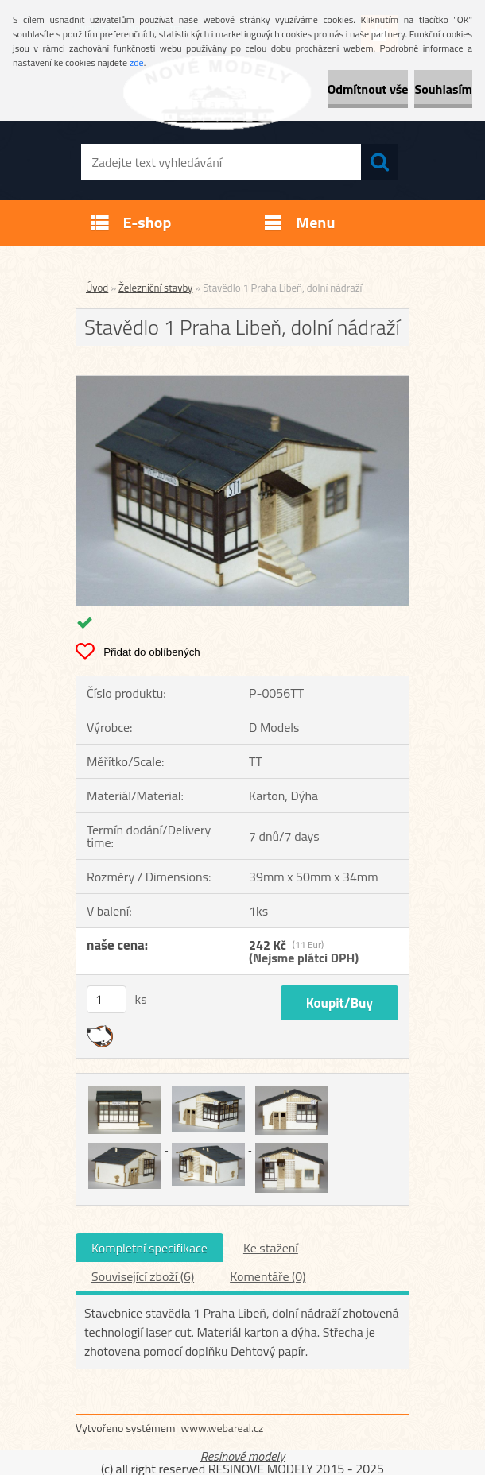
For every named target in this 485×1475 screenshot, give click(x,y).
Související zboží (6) (142, 1276)
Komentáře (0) (267, 1276)
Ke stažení (270, 1247)
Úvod (97, 288)
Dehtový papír (268, 1351)
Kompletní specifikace (149, 1247)
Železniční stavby (155, 288)
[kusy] (106, 999)
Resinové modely (242, 1455)
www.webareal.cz (222, 1427)
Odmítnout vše (368, 89)
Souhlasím (443, 89)
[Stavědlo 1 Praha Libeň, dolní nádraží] (242, 382)
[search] (379, 162)
